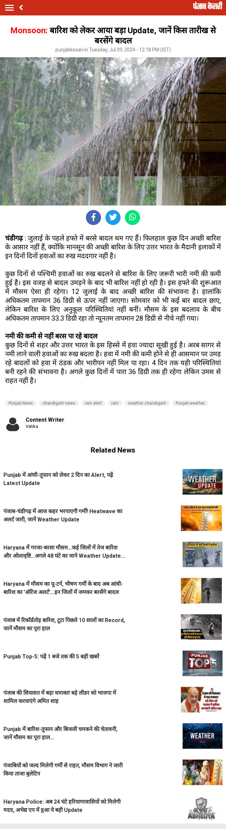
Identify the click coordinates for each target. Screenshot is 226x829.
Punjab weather (190, 403)
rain (114, 403)
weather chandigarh (147, 403)
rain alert (93, 403)
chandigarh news (58, 403)
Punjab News (21, 403)
